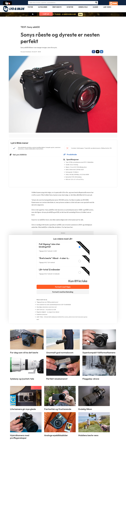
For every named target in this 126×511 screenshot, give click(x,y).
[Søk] (96, 2)
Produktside (70, 155)
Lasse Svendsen (26, 51)
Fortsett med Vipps (62, 287)
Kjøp (80, 14)
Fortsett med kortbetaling (62, 292)
